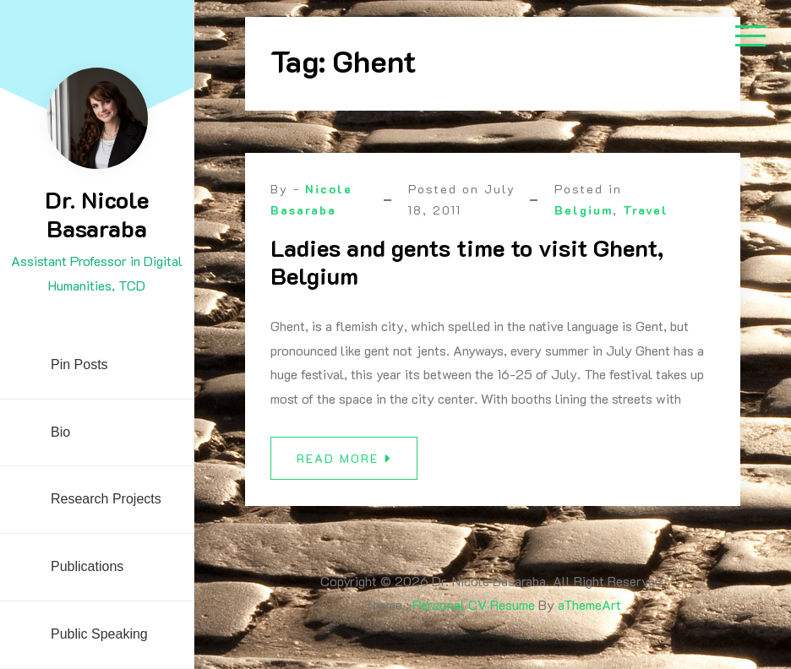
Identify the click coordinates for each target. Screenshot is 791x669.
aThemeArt (589, 604)
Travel (645, 210)
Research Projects (106, 499)
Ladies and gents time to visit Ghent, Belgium (466, 261)
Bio (60, 432)
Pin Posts (79, 364)
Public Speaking (99, 634)
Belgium (583, 210)
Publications (87, 566)
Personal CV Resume (473, 604)
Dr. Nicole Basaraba (97, 213)
